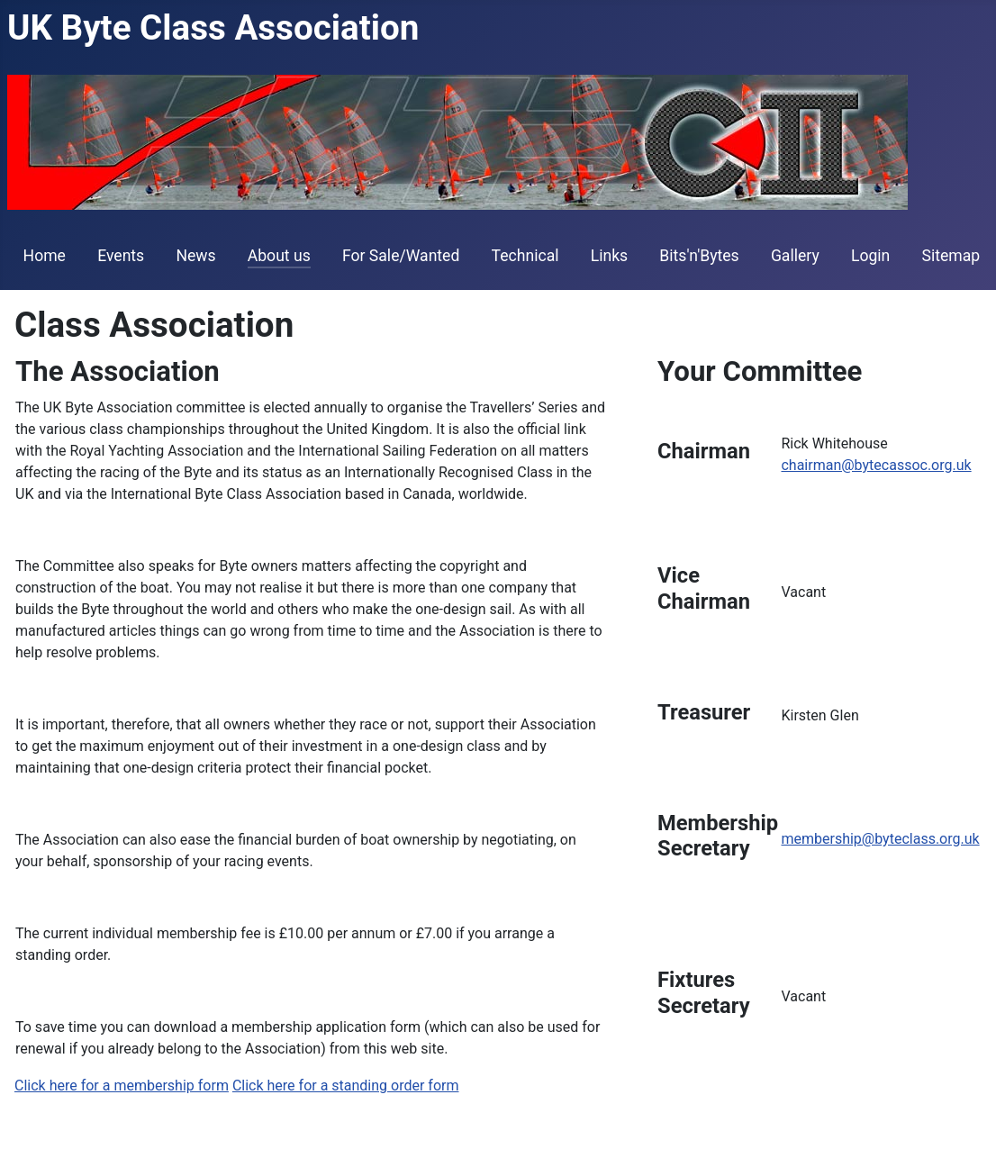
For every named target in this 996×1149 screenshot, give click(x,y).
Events (120, 256)
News (195, 256)
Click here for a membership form (121, 1085)
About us (279, 256)
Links (609, 256)
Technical (525, 256)
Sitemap (951, 256)
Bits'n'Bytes (698, 256)
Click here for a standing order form (345, 1085)
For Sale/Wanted (400, 256)
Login (870, 256)
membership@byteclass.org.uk (880, 838)
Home (44, 256)
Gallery (795, 256)
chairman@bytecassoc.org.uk (876, 465)
